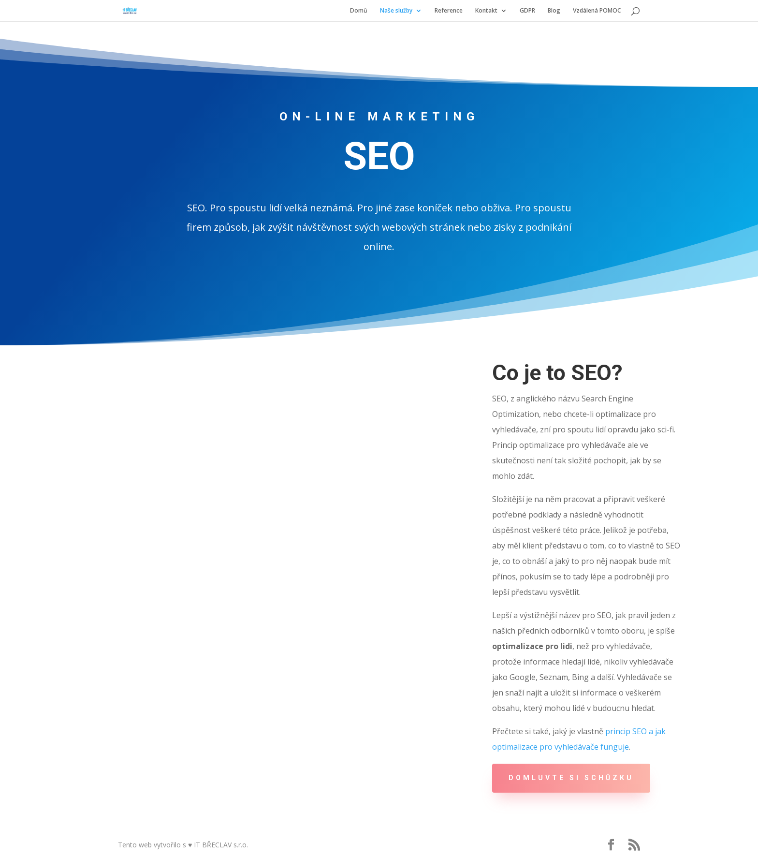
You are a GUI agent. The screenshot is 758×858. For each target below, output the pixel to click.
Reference (449, 11)
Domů (358, 11)
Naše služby (396, 11)
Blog (554, 11)
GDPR (527, 11)
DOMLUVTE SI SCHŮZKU (571, 778)
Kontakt (486, 11)
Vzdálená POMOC (597, 11)
